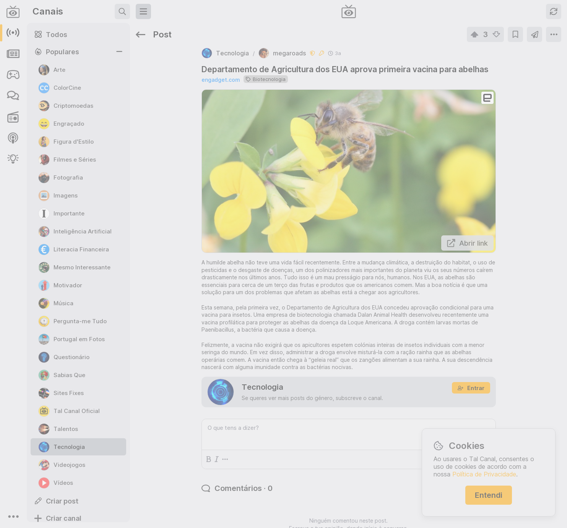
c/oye (537, 271)
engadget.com (194, 57)
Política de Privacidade (484, 474)
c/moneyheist (453, 327)
